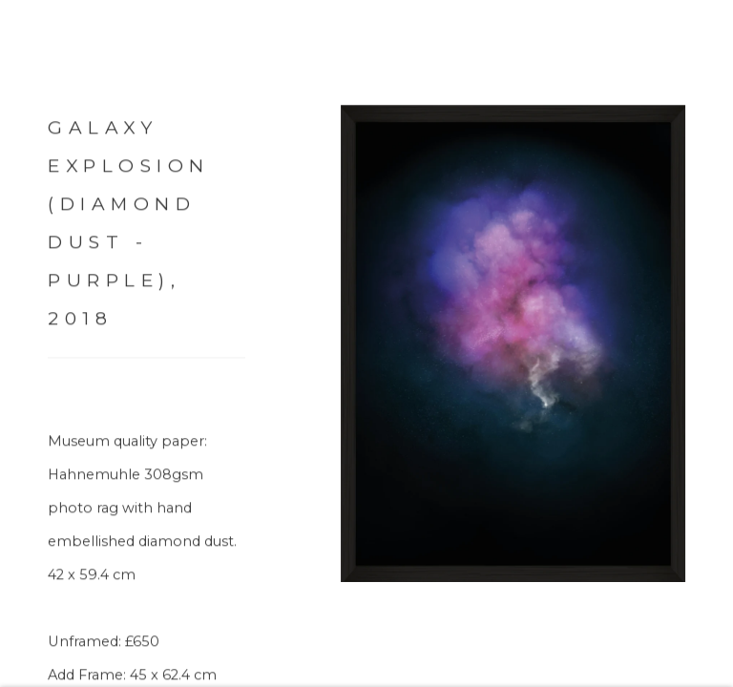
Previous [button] (19, 343)
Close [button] (703, 43)
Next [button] (714, 343)
